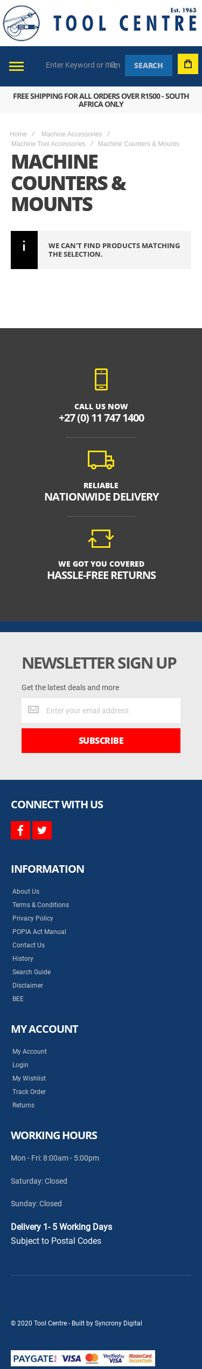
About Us (25, 891)
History (22, 958)
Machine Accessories (71, 134)
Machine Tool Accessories (48, 144)
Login (20, 1065)
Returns (23, 1105)
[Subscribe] (101, 740)
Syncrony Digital (118, 1323)
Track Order (29, 1092)
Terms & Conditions (40, 905)
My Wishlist (29, 1078)
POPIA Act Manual (39, 932)
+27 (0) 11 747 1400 (101, 417)
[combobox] (83, 65)
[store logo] (99, 23)
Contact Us (28, 945)
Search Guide (31, 972)
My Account (29, 1051)
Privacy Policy (32, 918)
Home (18, 134)
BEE (18, 999)
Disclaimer (27, 985)
